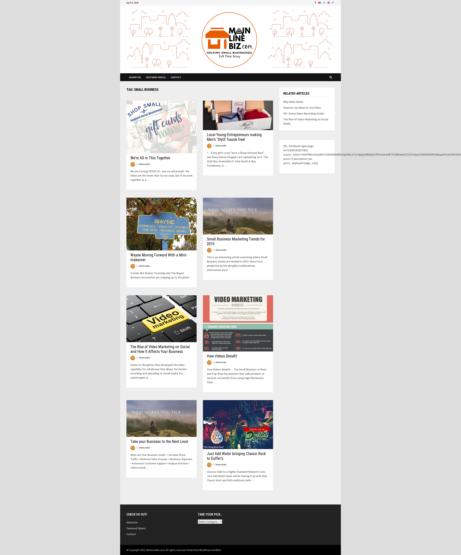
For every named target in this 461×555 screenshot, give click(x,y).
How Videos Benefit (222, 356)
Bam (218, 550)
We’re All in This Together (150, 158)
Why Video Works (293, 102)
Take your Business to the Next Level (159, 441)
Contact (176, 77)
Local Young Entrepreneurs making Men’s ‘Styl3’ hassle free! (234, 137)
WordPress (205, 550)
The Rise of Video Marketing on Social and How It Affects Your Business (160, 349)
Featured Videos (156, 77)
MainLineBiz (144, 164)
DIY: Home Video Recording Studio (303, 113)
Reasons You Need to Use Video (302, 107)
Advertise (135, 77)
